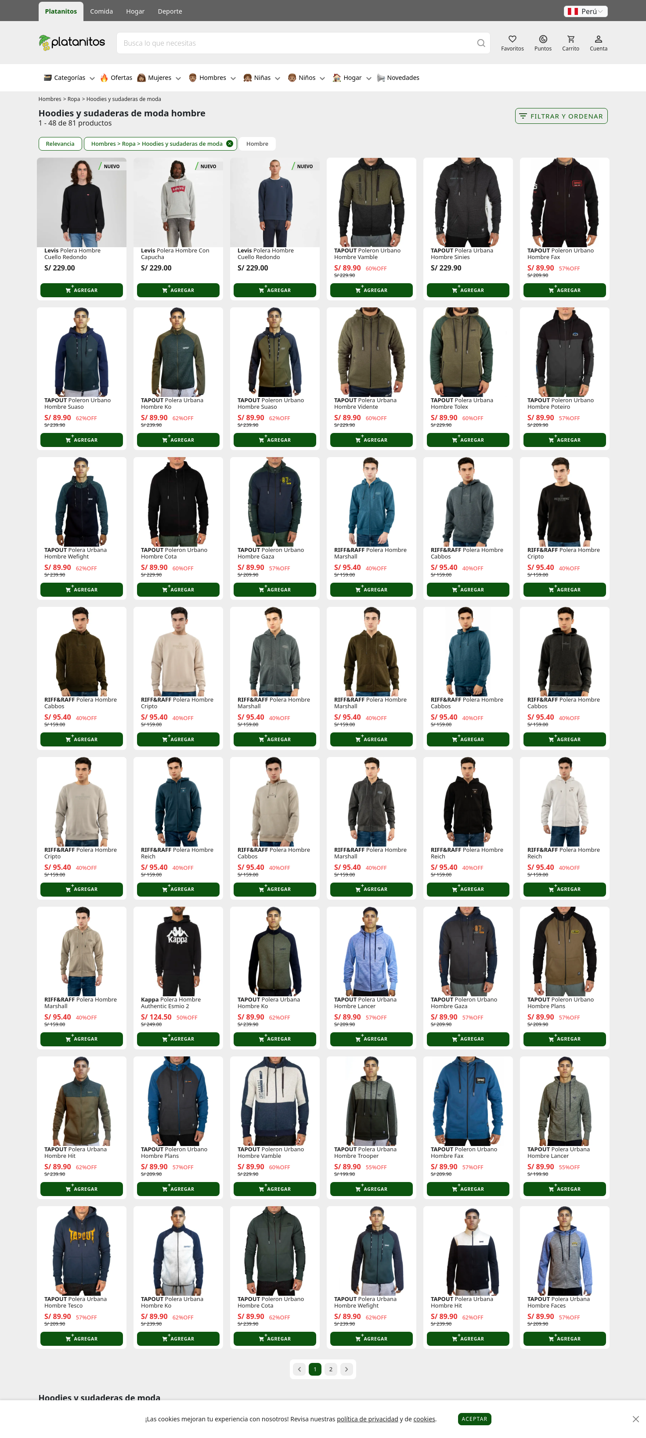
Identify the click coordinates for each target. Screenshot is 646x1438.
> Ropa (71, 99)
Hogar (135, 11)
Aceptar (475, 1419)
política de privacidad (367, 1419)
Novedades (398, 78)
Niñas (261, 78)
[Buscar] (481, 42)
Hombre (257, 144)
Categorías (69, 78)
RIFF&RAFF (349, 550)
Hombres (212, 78)
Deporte (170, 11)
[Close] (636, 1419)
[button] (586, 11)
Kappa (150, 999)
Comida (101, 11)
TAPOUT (345, 250)
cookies (424, 1419)
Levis (51, 250)
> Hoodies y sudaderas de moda (121, 99)
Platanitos (61, 11)
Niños (306, 78)
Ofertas (116, 78)
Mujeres (159, 78)
